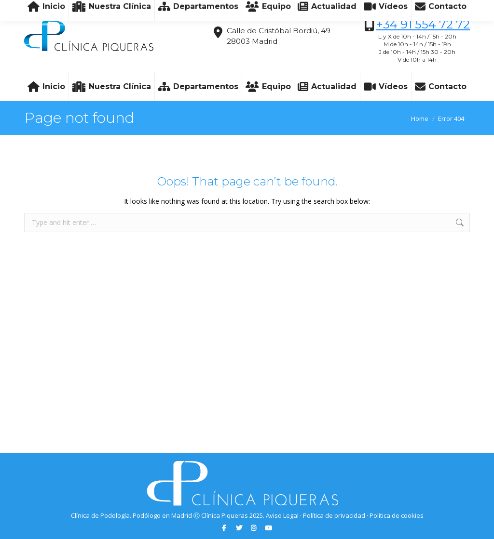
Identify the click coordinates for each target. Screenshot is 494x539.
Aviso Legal (282, 515)
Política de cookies (397, 515)
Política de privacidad (334, 515)
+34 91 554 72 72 (423, 24)
